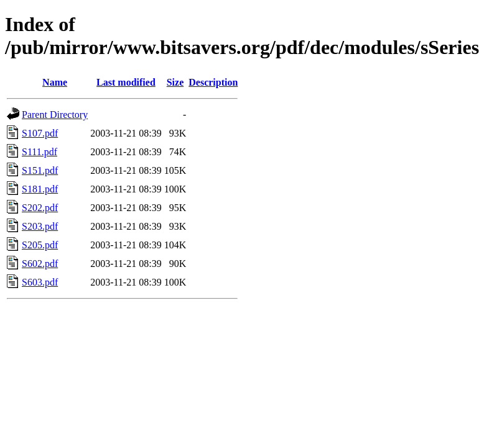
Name (54, 82)
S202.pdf (40, 207)
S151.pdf (40, 170)
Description (213, 82)
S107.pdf (40, 133)
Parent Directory (55, 114)
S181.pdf (40, 189)
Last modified (126, 82)
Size (175, 82)
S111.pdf (39, 152)
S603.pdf (40, 282)
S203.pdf (40, 226)
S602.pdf (40, 263)
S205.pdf (40, 245)
